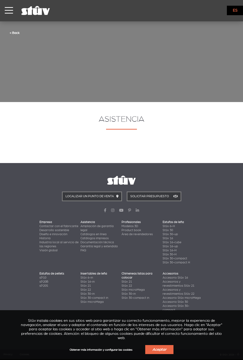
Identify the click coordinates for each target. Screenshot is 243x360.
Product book (131, 230)
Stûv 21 (85, 285)
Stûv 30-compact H (176, 262)
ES (235, 10)
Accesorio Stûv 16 (175, 277)
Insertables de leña (93, 273)
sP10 (42, 277)
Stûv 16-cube (172, 242)
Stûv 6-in (86, 277)
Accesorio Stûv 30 (175, 302)
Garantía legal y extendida (99, 246)
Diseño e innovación (53, 234)
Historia (45, 238)
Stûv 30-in (87, 293)
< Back (14, 33)
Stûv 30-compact (175, 258)
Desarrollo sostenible (54, 230)
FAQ (83, 250)
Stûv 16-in (87, 281)
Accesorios (170, 273)
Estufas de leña (173, 222)
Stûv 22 (85, 289)
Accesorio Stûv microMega (182, 297)
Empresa (45, 222)
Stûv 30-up (170, 234)
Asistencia (87, 222)
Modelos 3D (130, 226)
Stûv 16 (168, 238)
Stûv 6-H (169, 226)
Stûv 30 (168, 230)
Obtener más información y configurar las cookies (101, 349)
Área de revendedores (137, 234)
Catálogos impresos (94, 238)
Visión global (48, 250)
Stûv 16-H (170, 250)
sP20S (43, 285)
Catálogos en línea (93, 234)
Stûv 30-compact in (94, 297)
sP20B (43, 281)
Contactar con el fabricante (58, 226)
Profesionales (131, 222)
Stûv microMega (92, 302)
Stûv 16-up (170, 246)
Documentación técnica (97, 242)
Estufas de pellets (51, 273)
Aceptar (159, 349)
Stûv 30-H (170, 254)
